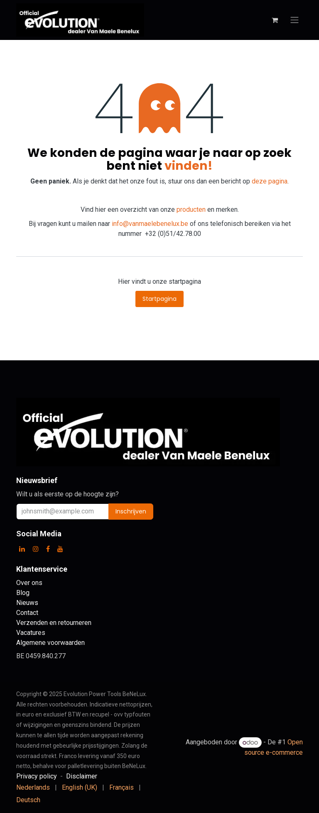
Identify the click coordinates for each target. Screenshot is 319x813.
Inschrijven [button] (130, 511)
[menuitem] (33, 787)
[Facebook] (48, 549)
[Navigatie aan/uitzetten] (294, 20)
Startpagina (159, 299)
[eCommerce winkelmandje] (274, 20)
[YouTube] (60, 549)
